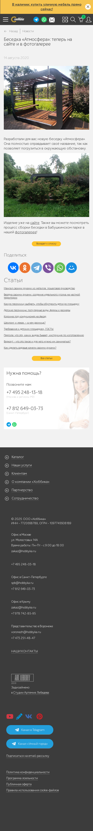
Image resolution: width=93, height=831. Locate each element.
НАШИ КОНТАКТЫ (24, 651)
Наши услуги (22, 465)
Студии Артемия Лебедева (31, 692)
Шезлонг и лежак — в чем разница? (24, 322)
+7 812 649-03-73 (23, 589)
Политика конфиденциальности (28, 772)
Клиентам (19, 473)
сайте (34, 223)
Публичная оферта (19, 784)
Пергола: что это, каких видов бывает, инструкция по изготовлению (44, 335)
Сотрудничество (25, 498)
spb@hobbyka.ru (22, 583)
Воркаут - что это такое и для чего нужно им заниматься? (37, 341)
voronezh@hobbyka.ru (26, 632)
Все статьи (46, 358)
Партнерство (22, 490)
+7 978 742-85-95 (23, 613)
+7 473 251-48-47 (23, 638)
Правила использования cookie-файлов (32, 790)
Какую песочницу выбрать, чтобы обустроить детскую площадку (41, 303)
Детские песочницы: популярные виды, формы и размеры (37, 310)
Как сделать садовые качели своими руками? (30, 347)
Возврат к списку (46, 243)
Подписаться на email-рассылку (27, 756)
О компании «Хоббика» (31, 482)
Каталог (18, 457)
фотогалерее (26, 232)
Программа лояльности (22, 778)
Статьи (13, 280)
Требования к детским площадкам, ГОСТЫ (29, 328)
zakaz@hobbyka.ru (23, 551)
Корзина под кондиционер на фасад (25, 316)
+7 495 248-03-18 (23, 564)
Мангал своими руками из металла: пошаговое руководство (39, 288)
